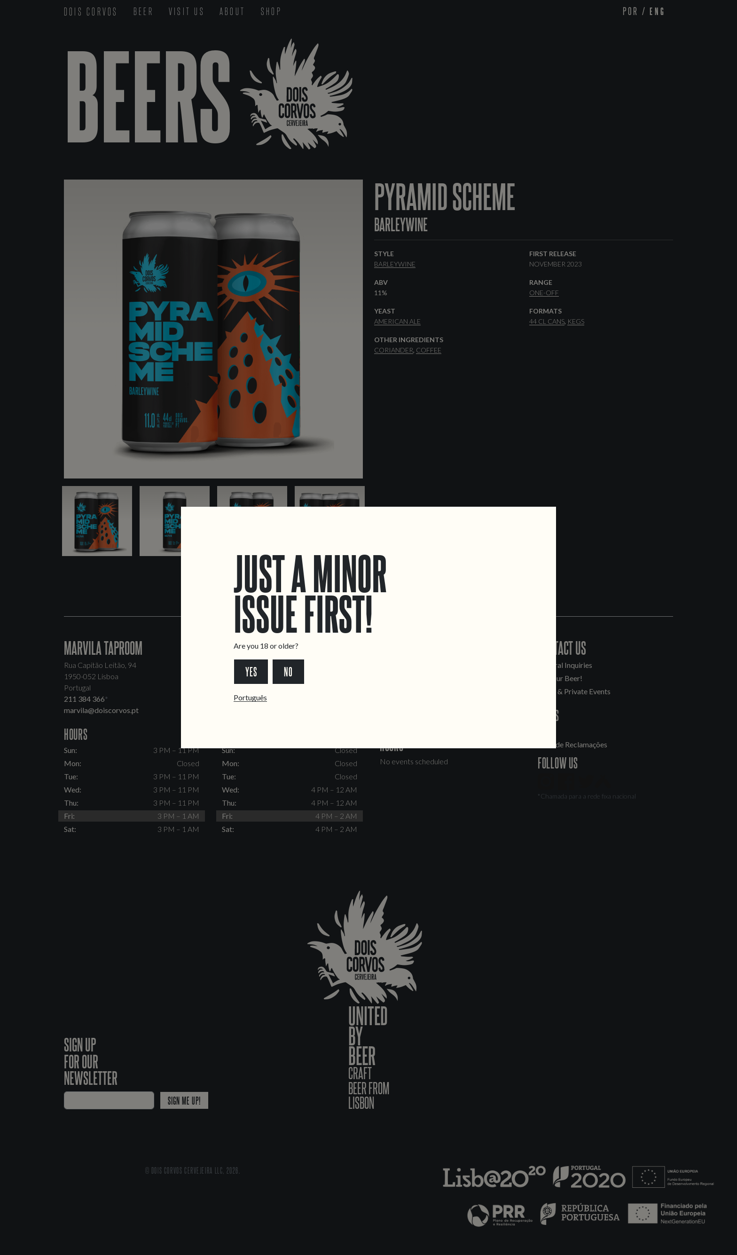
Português (250, 697)
